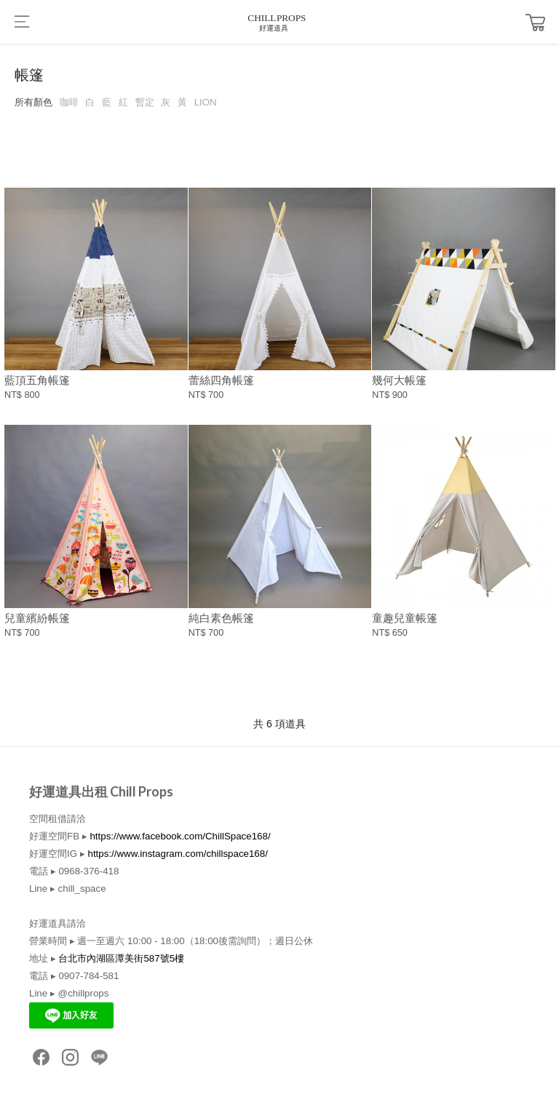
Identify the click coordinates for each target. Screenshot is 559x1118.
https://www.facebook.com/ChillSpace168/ (180, 836)
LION (205, 102)
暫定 (144, 102)
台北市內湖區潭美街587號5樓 (121, 958)
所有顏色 (33, 102)
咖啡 (69, 102)
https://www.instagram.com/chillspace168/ (177, 853)
